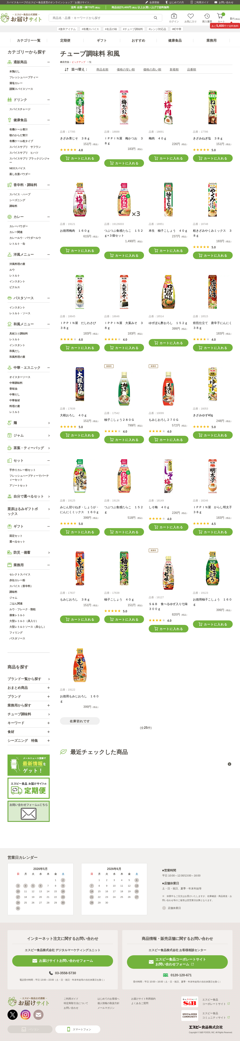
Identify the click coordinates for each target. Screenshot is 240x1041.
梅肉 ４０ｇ (158, 138)
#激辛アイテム (67, 29)
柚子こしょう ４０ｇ (119, 599)
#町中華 (177, 29)
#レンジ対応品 (157, 29)
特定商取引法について (76, 1003)
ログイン (174, 21)
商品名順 (102, 69)
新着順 (174, 69)
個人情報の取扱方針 (108, 1003)
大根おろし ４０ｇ (73, 415)
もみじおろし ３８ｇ (75, 599)
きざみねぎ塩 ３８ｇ (208, 138)
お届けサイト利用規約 (143, 998)
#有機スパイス (90, 29)
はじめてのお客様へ (108, 998)
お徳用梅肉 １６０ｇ (75, 230)
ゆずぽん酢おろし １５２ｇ (168, 323)
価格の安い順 (126, 69)
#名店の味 (111, 29)
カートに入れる (82, 158)
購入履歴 (207, 21)
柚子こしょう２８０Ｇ (119, 419)
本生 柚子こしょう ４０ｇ (168, 230)
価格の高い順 (152, 69)
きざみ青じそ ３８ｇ (75, 138)
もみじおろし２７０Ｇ (164, 419)
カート (221, 18)
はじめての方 (176, 2)
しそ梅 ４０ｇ (159, 507)
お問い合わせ (226, 2)
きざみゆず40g (203, 415)
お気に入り (190, 21)
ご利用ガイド (201, 2)
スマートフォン (82, 1029)
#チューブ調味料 (133, 29)
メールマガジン (106, 1007)
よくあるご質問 (139, 1003)
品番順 (191, 69)
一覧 (89, 62)
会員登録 (154, 2)
